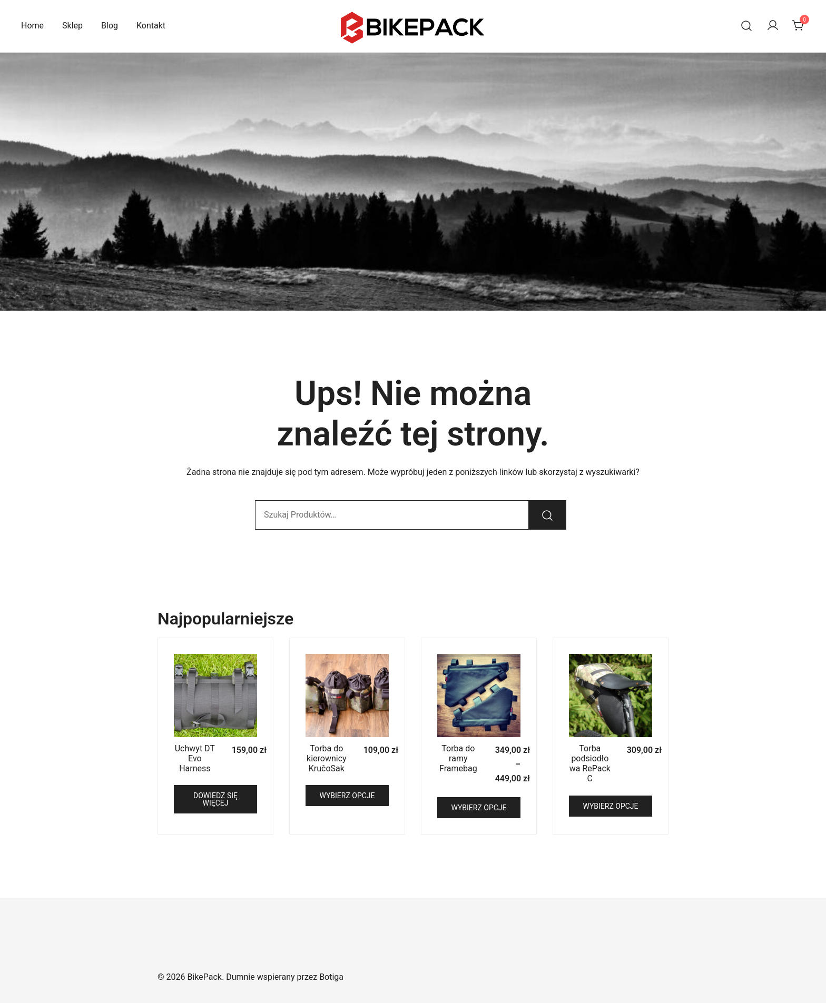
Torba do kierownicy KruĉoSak (327, 758)
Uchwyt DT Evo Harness (195, 758)
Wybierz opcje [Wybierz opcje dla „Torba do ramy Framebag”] (478, 807)
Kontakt (150, 26)
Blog (109, 26)
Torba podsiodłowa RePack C (590, 763)
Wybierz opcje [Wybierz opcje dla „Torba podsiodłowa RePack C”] (610, 806)
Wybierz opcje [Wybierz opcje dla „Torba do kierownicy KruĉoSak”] (347, 795)
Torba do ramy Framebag (458, 758)
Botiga (331, 977)
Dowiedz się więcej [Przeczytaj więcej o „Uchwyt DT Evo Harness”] (215, 799)
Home (32, 26)
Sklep (72, 26)
